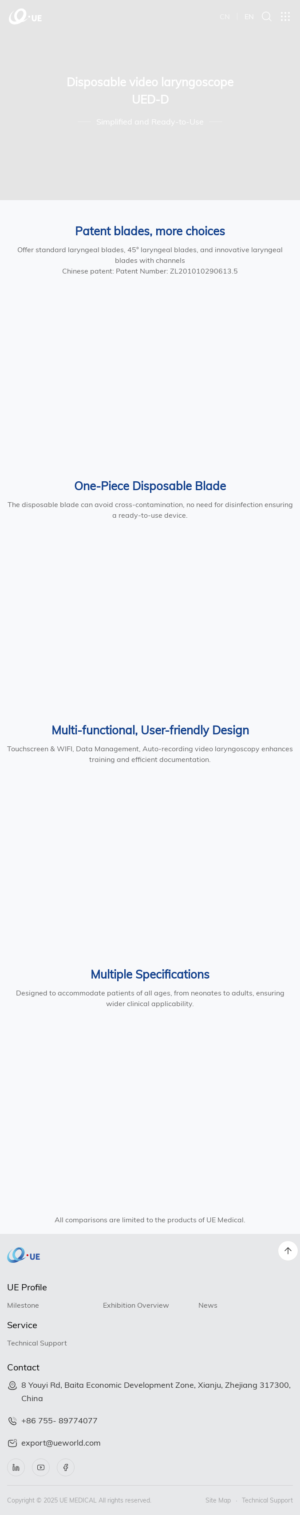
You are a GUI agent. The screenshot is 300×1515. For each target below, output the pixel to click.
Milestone (23, 1305)
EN (249, 16)
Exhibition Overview (136, 1305)
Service (22, 1324)
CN (225, 16)
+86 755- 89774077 (59, 1420)
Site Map (218, 1500)
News (207, 1305)
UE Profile (27, 1287)
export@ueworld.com (61, 1443)
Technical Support (37, 1342)
